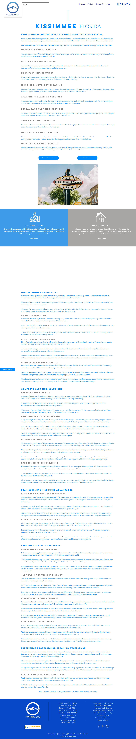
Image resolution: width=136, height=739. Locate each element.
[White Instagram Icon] (107, 726)
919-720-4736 (70, 708)
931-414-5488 (71, 706)
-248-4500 (72, 720)
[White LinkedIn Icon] (103, 726)
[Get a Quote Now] (48, 158)
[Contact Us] (87, 158)
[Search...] (33, 4)
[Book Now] (7, 369)
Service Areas (52, 734)
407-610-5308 (71, 715)
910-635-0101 (72, 710)
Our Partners (84, 734)
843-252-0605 (72, 703)
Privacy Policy (62, 734)
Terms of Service (73, 734)
